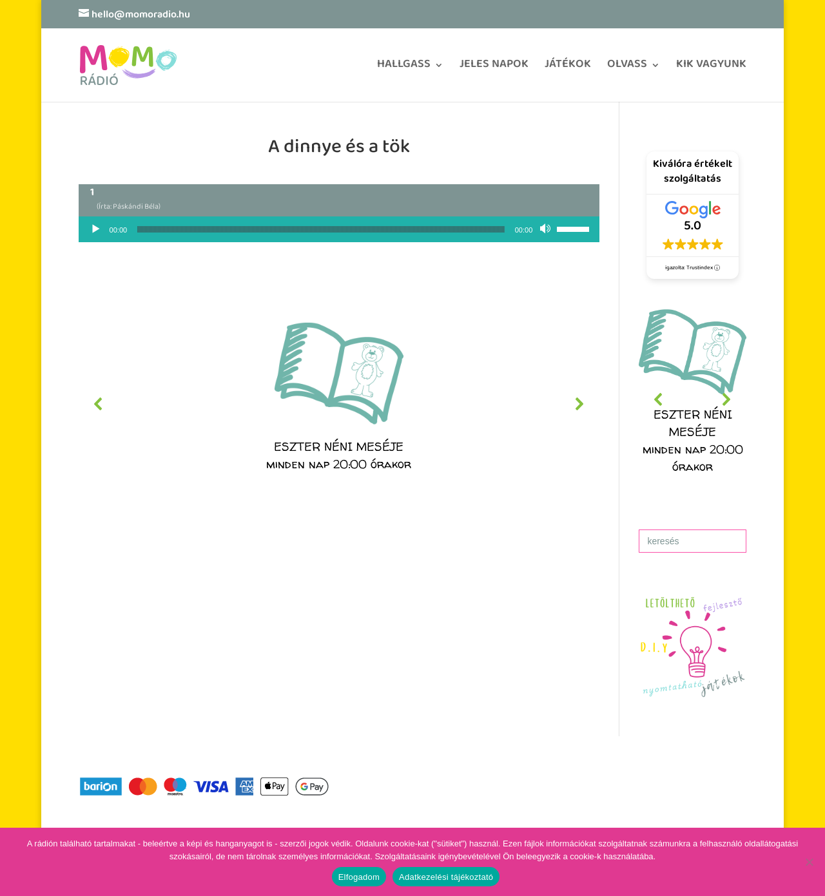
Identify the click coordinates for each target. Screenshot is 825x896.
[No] (808, 861)
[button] (339, 404)
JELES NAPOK (494, 69)
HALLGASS (404, 69)
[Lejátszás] (95, 229)
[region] (339, 404)
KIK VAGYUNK (711, 69)
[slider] (321, 229)
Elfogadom (359, 877)
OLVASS (627, 69)
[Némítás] (546, 229)
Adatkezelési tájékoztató (446, 877)
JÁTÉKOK (568, 69)
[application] (339, 229)
